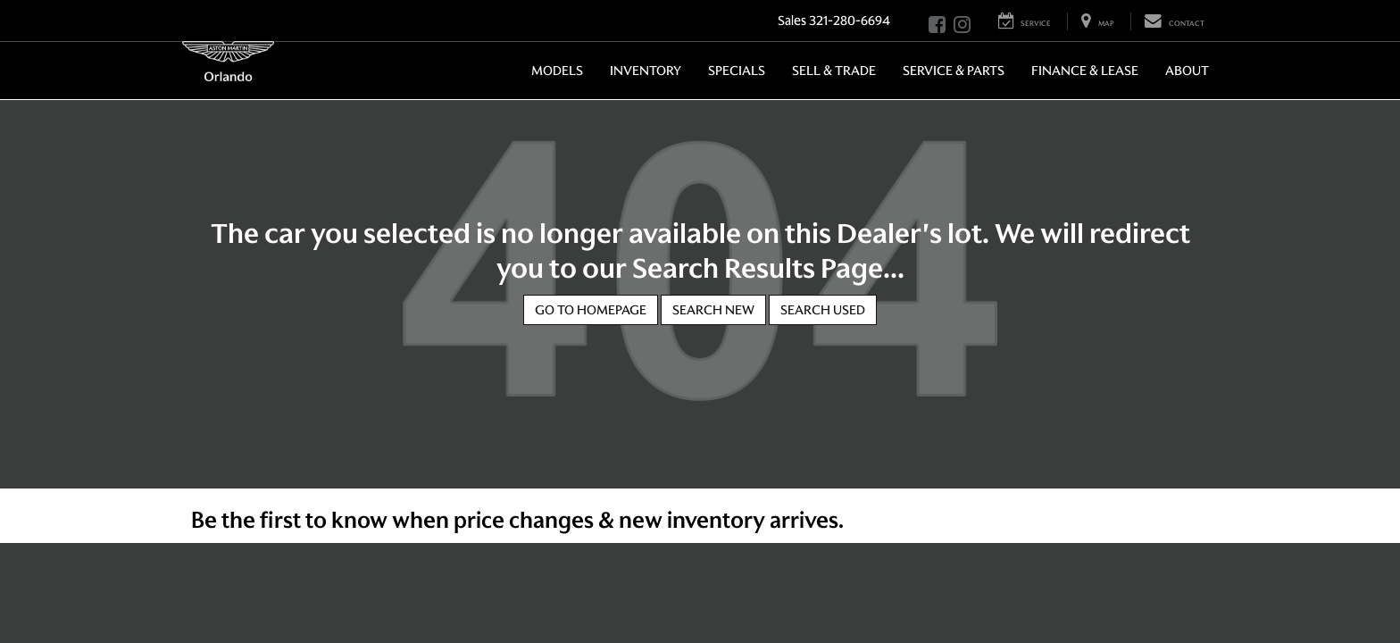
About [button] (1187, 70)
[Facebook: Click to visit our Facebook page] (937, 26)
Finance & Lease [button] (1084, 70)
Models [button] (557, 70)
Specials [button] (736, 70)
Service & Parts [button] (953, 70)
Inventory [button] (645, 70)
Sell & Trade (834, 70)
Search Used (822, 310)
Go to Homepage (590, 310)
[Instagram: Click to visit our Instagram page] (962, 26)
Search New (713, 310)
